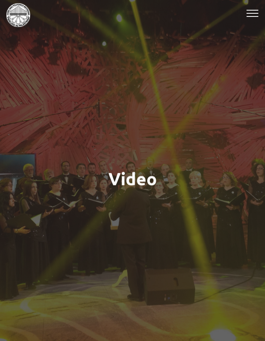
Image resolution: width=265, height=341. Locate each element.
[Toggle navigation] (253, 12)
